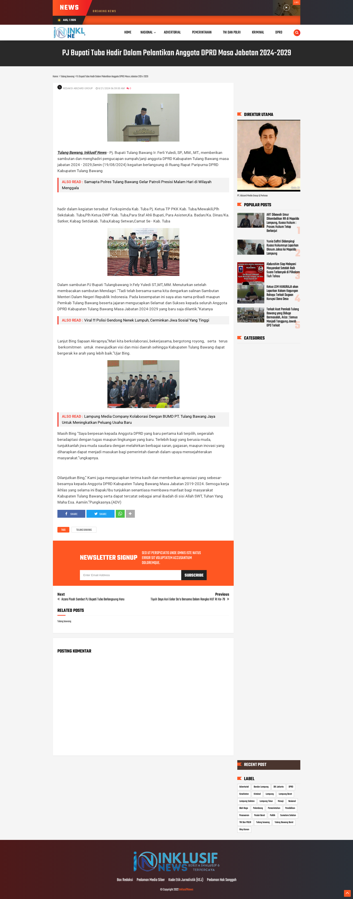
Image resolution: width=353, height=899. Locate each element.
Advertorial (244, 787)
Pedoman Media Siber (151, 880)
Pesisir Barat (259, 815)
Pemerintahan (274, 808)
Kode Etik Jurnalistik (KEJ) (185, 880)
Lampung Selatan (247, 801)
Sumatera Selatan (288, 815)
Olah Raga (243, 808)
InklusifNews (186, 889)
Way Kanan (244, 830)
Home (127, 32)
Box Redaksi (125, 880)
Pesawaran (244, 815)
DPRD (291, 787)
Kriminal (257, 794)
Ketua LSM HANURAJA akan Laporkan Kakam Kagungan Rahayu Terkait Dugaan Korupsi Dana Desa (282, 293)
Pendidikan (290, 808)
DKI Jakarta (279, 787)
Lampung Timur (266, 801)
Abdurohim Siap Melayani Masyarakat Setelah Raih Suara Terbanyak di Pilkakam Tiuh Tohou (283, 270)
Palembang (258, 808)
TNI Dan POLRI (245, 822)
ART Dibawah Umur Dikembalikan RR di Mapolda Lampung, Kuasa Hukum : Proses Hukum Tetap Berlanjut (283, 223)
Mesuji (280, 801)
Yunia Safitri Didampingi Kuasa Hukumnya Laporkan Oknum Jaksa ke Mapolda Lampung (283, 248)
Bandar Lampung (261, 787)
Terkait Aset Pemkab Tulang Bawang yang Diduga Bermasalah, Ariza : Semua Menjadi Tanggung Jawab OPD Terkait (283, 318)
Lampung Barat (285, 794)
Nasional (146, 32)
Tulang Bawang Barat (284, 822)
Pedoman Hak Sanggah (221, 880)
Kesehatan (244, 794)
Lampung (270, 794)
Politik (272, 815)
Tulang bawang (84, 530)
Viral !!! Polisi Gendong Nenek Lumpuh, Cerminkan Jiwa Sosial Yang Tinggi (146, 320)
